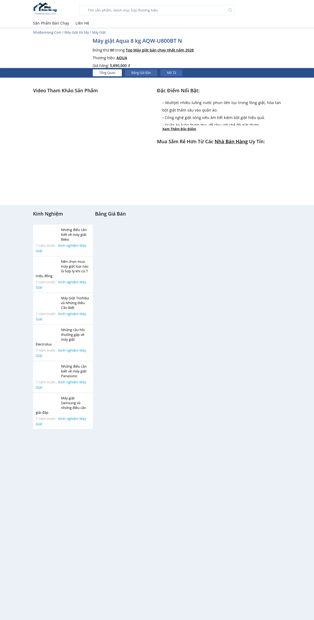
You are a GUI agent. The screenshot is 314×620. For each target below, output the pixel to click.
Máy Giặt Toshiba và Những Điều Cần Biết (75, 303)
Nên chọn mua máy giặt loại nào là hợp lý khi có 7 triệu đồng (62, 268)
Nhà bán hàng (231, 141)
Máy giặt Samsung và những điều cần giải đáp (61, 405)
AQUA (121, 57)
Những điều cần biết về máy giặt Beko (74, 234)
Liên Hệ (82, 23)
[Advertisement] (63, 514)
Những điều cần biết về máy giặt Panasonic (74, 371)
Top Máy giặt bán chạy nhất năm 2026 (160, 50)
